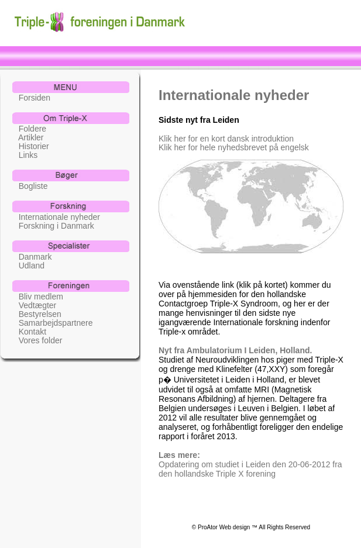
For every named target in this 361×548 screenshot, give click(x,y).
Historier (30, 146)
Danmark (31, 256)
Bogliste (29, 185)
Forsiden (31, 97)
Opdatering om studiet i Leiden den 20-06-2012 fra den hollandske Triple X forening (250, 469)
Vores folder (37, 340)
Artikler (27, 137)
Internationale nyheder (56, 216)
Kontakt (29, 331)
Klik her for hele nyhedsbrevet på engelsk (234, 147)
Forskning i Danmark (53, 225)
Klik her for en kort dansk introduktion (226, 138)
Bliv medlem (37, 296)
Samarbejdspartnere (52, 322)
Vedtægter (34, 305)
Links (24, 154)
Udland (28, 265)
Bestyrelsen (36, 313)
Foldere (29, 128)
